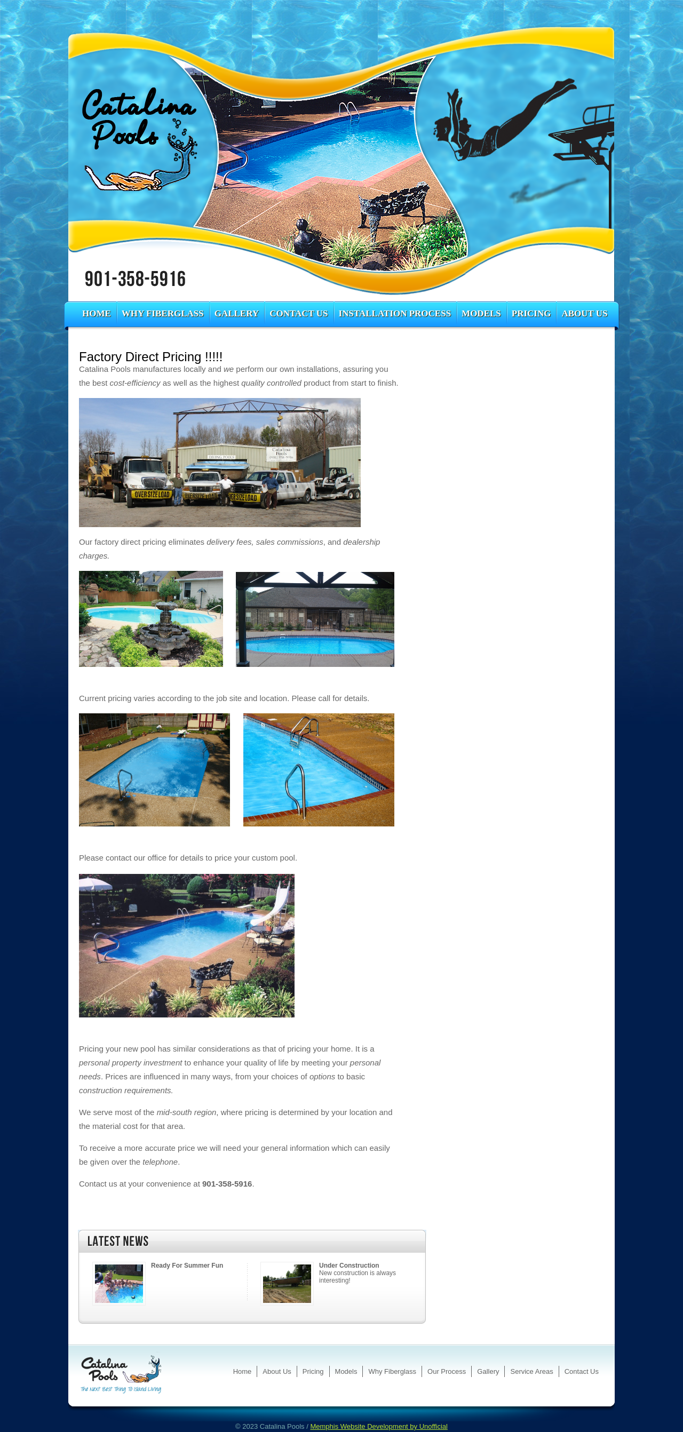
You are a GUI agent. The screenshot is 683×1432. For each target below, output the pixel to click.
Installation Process (395, 313)
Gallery (237, 313)
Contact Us (298, 313)
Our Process (446, 1371)
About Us (584, 313)
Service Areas (531, 1371)
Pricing (531, 313)
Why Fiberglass (163, 313)
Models (481, 313)
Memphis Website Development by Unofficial (378, 1426)
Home (96, 313)
